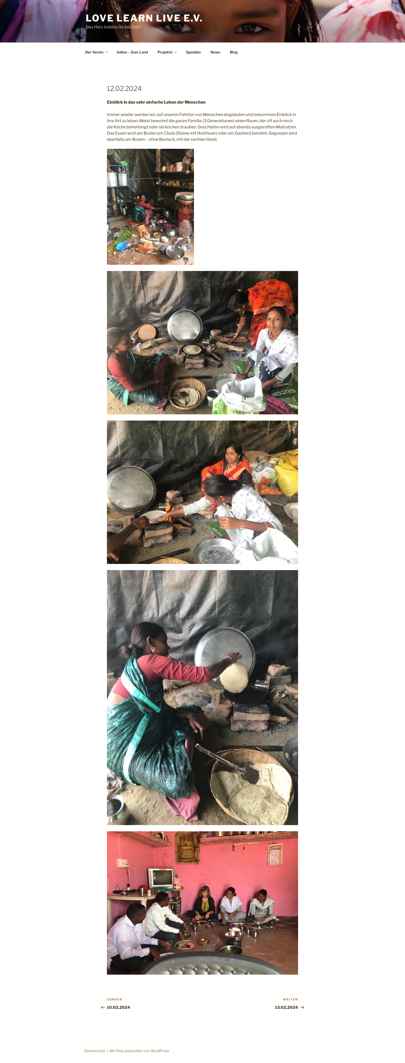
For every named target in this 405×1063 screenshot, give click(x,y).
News (215, 52)
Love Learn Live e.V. (144, 18)
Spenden (193, 52)
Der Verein (96, 52)
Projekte (167, 52)
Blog (234, 52)
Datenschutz (94, 1051)
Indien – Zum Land (132, 52)
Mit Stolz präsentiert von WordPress (139, 1051)
